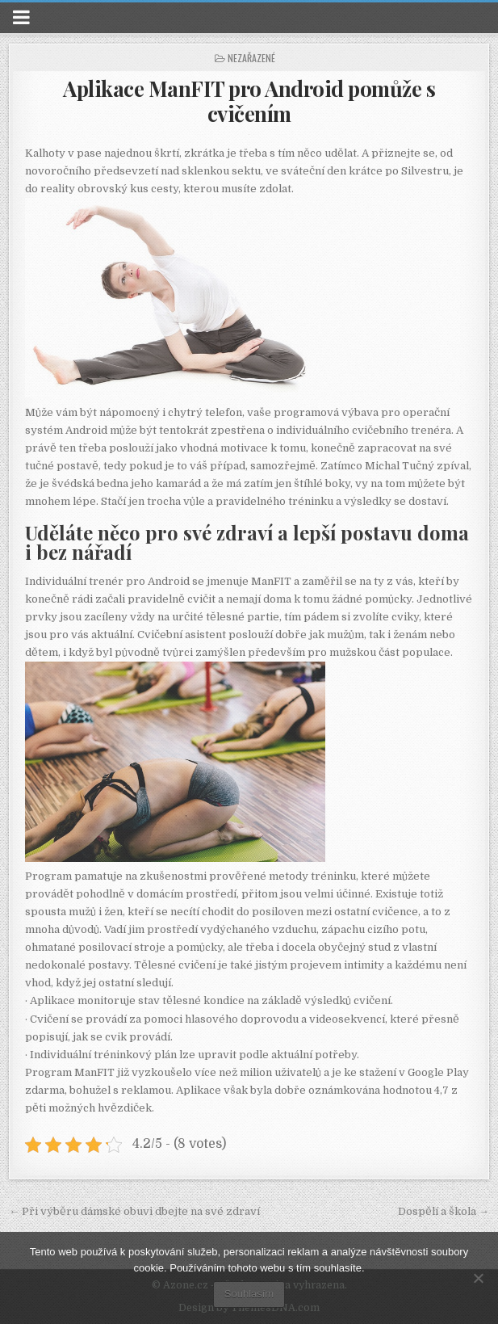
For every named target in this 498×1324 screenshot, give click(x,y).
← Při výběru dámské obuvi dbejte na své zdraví (134, 1211)
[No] (478, 1278)
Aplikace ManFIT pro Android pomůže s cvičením (249, 101)
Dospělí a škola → (443, 1211)
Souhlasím (249, 1294)
